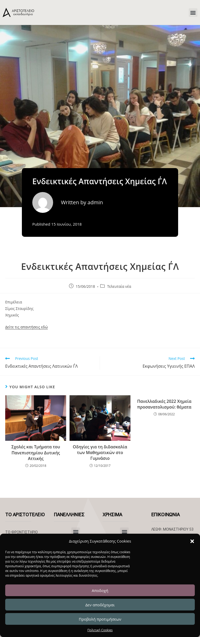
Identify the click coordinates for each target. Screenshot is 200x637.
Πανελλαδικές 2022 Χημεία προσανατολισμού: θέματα (164, 404)
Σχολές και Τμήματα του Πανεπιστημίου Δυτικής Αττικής (35, 452)
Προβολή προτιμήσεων (100, 619)
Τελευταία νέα (119, 286)
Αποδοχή (100, 590)
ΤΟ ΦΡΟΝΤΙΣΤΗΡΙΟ (21, 532)
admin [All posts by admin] (95, 202)
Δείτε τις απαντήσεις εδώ (26, 326)
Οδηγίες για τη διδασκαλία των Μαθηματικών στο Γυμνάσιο (100, 452)
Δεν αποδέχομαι (100, 604)
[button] (192, 541)
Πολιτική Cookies (100, 630)
